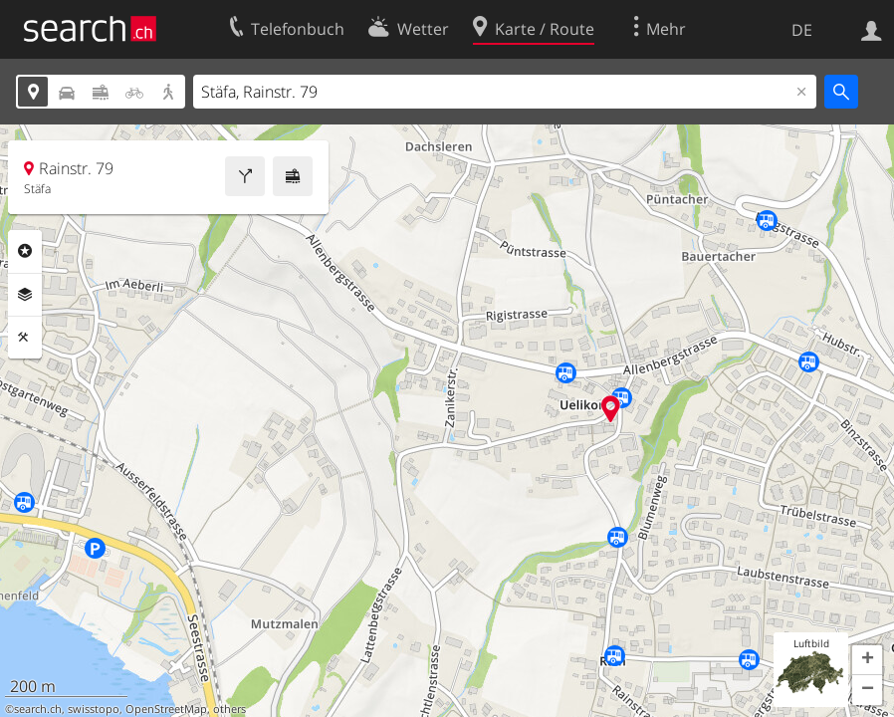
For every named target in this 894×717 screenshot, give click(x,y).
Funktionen (25, 337)
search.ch (38, 709)
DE (801, 30)
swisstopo (93, 709)
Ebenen (25, 295)
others (229, 709)
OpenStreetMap (166, 709)
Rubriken (25, 251)
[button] (867, 660)
